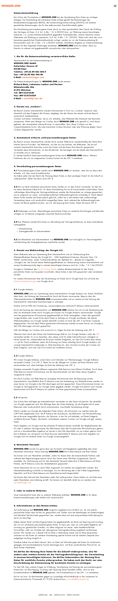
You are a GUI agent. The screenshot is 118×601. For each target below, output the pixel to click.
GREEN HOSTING (73, 595)
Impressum (43, 595)
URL (97, 334)
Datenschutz (59, 595)
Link (15, 342)
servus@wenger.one (33, 77)
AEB (50, 595)
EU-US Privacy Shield (47, 269)
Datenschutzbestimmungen (25, 281)
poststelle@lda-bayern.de (78, 579)
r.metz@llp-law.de (32, 99)
